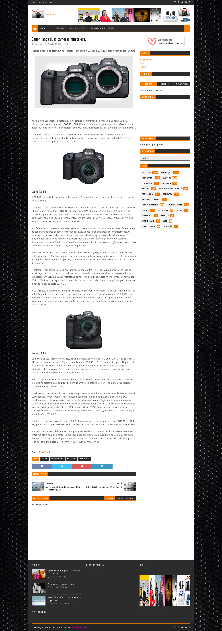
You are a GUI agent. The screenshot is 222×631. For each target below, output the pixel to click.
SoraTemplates (48, 627)
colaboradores (174, 205)
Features (44, 28)
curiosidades (148, 226)
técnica (165, 216)
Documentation (77, 28)
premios (146, 189)
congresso (147, 183)
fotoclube (163, 210)
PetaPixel (44, 452)
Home (33, 2)
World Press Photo (151, 200)
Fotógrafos (148, 178)
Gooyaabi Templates (79, 627)
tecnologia (84, 459)
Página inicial (146, 59)
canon (44, 459)
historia (166, 183)
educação (168, 226)
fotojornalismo (150, 205)
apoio (179, 210)
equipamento (57, 459)
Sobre (39, 2)
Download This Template (102, 28)
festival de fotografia (170, 189)
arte (165, 221)
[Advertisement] (165, 252)
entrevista (147, 216)
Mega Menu (60, 28)
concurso (168, 194)
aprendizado (148, 221)
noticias (71, 459)
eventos (167, 178)
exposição (166, 173)
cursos (145, 210)
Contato (52, 2)
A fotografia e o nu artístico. (61, 584)
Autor (45, 2)
